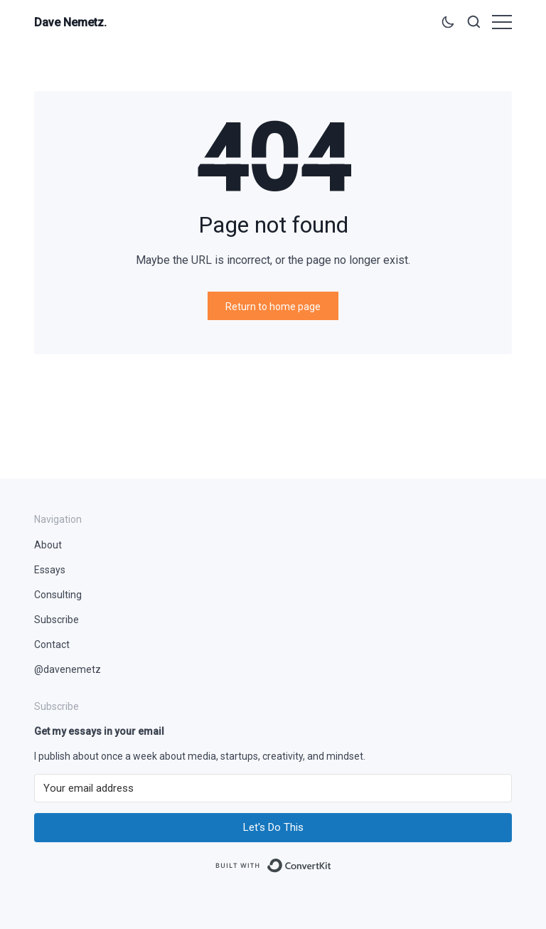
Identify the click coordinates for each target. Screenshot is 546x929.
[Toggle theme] (448, 24)
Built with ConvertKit (331, 860)
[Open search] (473, 24)
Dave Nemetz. (70, 22)
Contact (52, 644)
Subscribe (56, 619)
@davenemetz (67, 669)
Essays (49, 569)
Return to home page (273, 306)
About (48, 545)
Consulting (58, 594)
